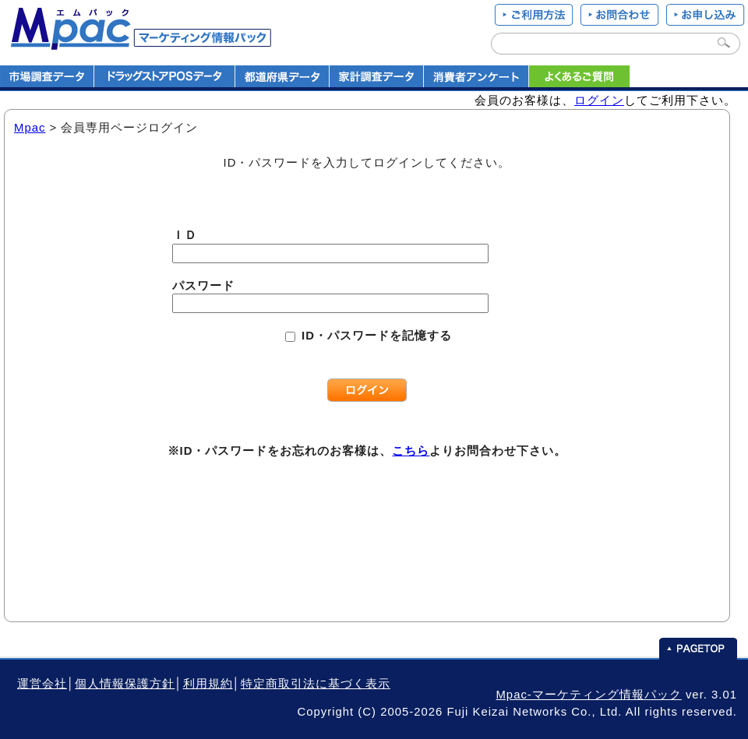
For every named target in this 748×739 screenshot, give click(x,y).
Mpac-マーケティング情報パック (588, 694)
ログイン (599, 100)
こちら (410, 451)
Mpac (29, 127)
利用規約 (208, 683)
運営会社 (42, 683)
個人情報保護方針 (125, 683)
